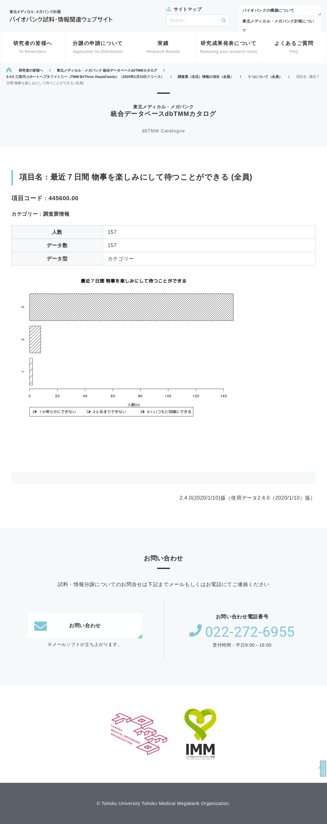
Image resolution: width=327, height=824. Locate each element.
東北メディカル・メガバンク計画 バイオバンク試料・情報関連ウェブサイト (61, 16)
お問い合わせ (67, 625)
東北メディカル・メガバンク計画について (278, 26)
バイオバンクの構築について (268, 10)
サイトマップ (188, 9)
